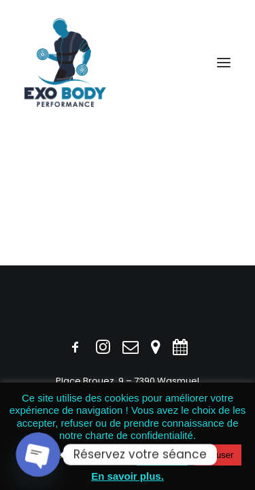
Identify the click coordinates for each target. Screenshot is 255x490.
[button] (223, 62)
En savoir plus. (127, 476)
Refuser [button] (218, 455)
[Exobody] (65, 62)
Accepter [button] (162, 455)
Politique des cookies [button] (72, 454)
